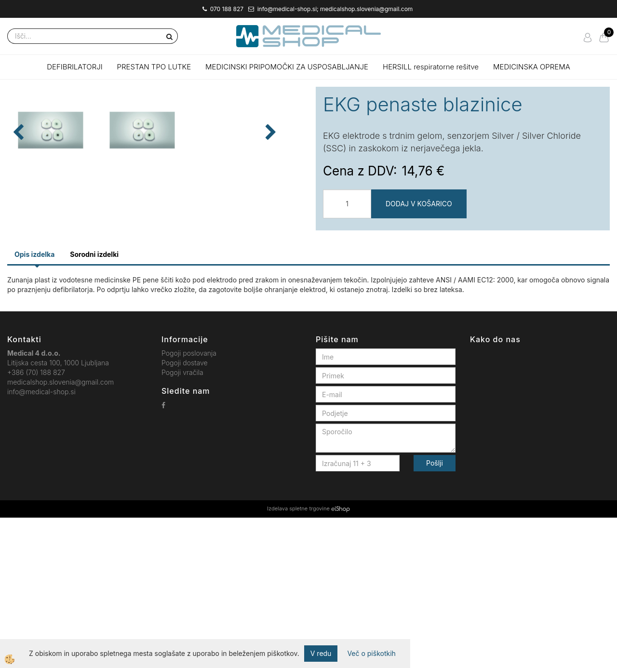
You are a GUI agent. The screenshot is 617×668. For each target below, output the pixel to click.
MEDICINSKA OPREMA (531, 66)
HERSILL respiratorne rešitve (431, 66)
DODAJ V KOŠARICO (419, 204)
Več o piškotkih (371, 653)
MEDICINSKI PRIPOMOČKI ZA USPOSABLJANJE (286, 66)
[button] (289, 236)
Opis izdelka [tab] (34, 405)
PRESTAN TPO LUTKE (154, 66)
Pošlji (434, 614)
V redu (321, 653)
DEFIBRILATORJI (74, 66)
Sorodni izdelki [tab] (94, 405)
